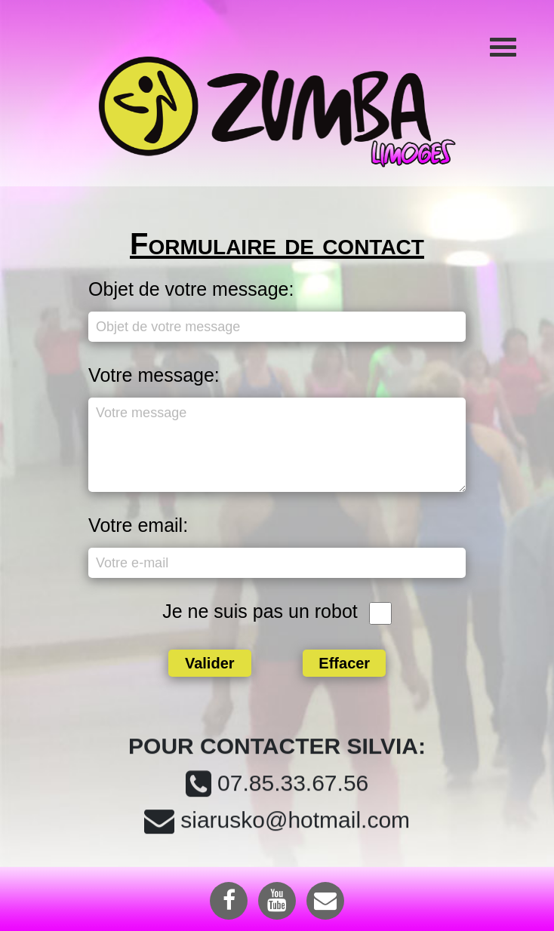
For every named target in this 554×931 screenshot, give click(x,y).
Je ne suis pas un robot (260, 611)
